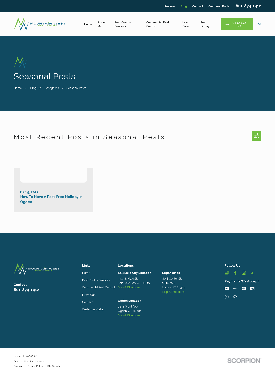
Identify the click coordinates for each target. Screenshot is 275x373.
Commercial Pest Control (98, 287)
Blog (184, 6)
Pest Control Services (96, 280)
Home (86, 273)
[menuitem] (18, 366)
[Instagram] (244, 273)
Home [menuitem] (88, 24)
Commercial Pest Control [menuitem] (157, 24)
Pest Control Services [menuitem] (123, 24)
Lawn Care (89, 294)
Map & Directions (129, 287)
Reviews (170, 6)
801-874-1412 (248, 6)
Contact (197, 6)
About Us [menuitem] (102, 24)
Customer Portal (219, 6)
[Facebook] (235, 273)
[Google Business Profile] (227, 273)
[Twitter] (252, 273)
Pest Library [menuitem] (205, 24)
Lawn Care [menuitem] (185, 24)
